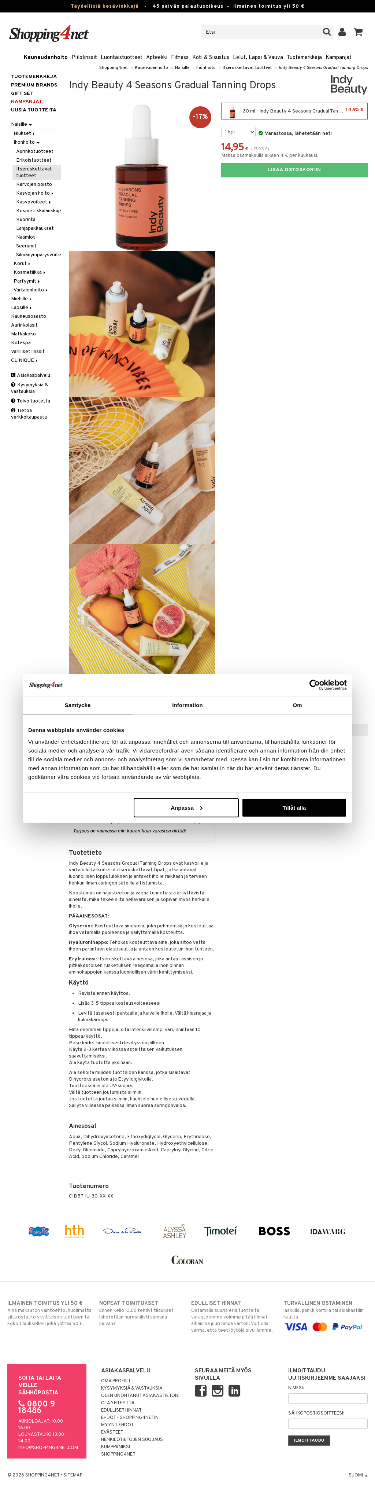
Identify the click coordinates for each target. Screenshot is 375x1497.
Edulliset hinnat (121, 1410)
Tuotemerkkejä (304, 57)
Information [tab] (187, 705)
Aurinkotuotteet (34, 151)
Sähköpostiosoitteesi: (316, 1413)
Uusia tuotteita (33, 110)
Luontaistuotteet (121, 57)
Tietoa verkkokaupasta (29, 414)
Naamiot (25, 237)
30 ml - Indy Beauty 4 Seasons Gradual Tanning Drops (294, 111)
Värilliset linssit (28, 352)
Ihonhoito (206, 68)
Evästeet (112, 1432)
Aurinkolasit (24, 325)
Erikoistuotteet (34, 160)
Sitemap (72, 1475)
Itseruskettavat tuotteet (247, 68)
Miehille (22, 299)
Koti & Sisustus (210, 57)
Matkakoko (23, 334)
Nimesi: (296, 1388)
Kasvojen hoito (35, 193)
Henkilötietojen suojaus (132, 1440)
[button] (358, 32)
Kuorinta (26, 220)
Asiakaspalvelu (30, 375)
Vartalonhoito (31, 290)
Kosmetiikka (30, 272)
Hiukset (25, 133)
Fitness (180, 57)
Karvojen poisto (34, 184)
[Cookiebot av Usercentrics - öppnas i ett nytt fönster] (315, 685)
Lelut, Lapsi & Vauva (258, 57)
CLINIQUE (25, 360)
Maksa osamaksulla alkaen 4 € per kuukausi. (270, 155)
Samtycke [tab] (78, 705)
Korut (22, 264)
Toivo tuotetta (30, 401)
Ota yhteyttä (117, 1403)
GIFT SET (22, 94)
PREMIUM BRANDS (34, 85)
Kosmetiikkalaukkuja (38, 211)
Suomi (358, 1475)
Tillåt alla (294, 807)
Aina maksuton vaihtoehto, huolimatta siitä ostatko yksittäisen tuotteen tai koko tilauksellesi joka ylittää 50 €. (49, 1313)
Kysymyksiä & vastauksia (29, 388)
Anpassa (187, 807)
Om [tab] (297, 705)
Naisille (182, 68)
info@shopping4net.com (48, 1448)
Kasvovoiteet (34, 202)
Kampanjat (339, 57)
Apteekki (156, 57)
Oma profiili (115, 1381)
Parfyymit (27, 281)
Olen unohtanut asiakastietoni (140, 1396)
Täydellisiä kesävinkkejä (105, 6)
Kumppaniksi (115, 1447)
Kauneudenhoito (46, 57)
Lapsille (22, 308)
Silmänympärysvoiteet (38, 255)
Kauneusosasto (28, 316)
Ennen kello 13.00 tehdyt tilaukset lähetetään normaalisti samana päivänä (141, 1313)
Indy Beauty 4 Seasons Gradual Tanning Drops (323, 68)
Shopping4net (113, 68)
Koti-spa (21, 343)
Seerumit (26, 246)
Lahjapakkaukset (35, 228)
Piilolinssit (84, 57)
